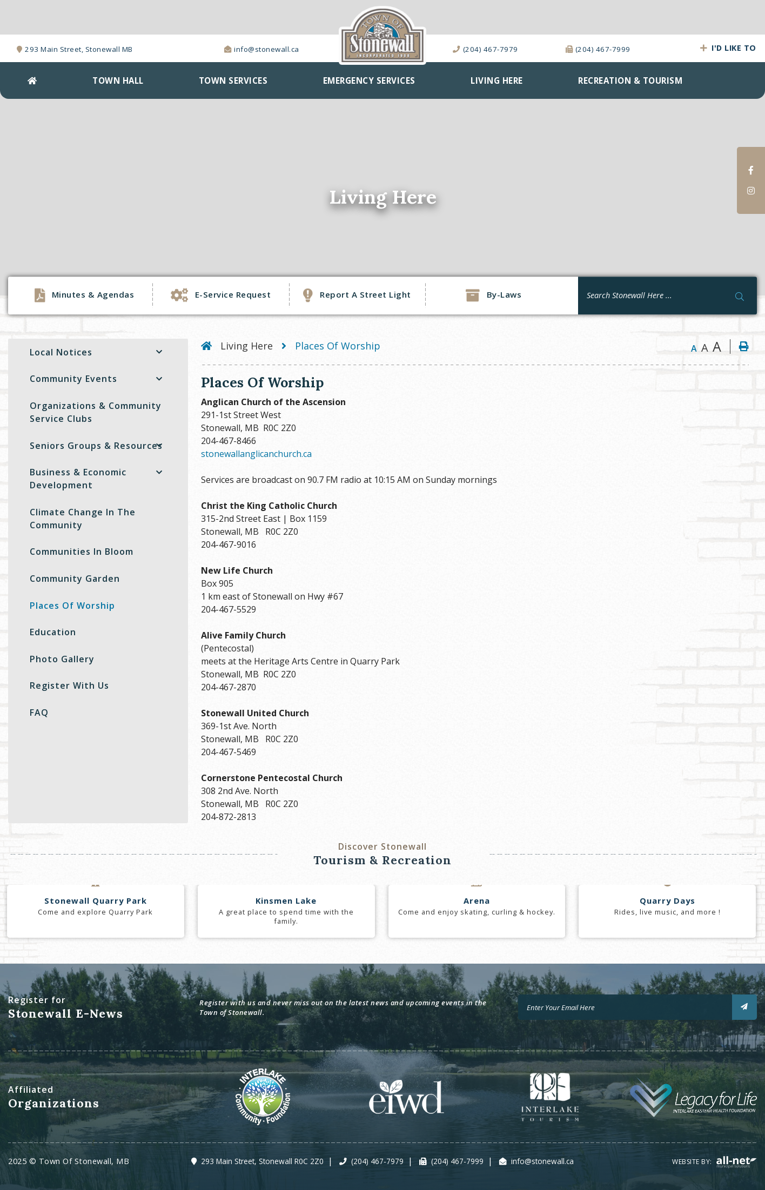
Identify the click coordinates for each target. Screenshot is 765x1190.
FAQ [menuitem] (39, 712)
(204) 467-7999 (457, 1161)
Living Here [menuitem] (497, 80)
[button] (159, 352)
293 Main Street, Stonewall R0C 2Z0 (262, 1161)
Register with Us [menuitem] (69, 685)
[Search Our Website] (667, 295)
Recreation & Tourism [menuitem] (630, 80)
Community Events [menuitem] (73, 379)
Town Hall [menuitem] (118, 80)
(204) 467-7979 (377, 1161)
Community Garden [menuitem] (75, 578)
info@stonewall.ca (542, 1161)
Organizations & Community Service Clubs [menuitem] (96, 412)
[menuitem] (32, 80)
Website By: (714, 1161)
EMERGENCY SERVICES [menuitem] (369, 80)
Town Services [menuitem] (233, 80)
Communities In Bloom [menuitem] (81, 551)
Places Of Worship (337, 345)
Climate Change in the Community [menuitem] (83, 518)
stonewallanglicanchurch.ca (256, 454)
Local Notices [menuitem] (61, 352)
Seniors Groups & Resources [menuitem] (96, 446)
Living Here (246, 345)
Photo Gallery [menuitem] (62, 659)
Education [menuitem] (53, 632)
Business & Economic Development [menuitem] (78, 478)
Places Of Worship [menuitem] (72, 605)
